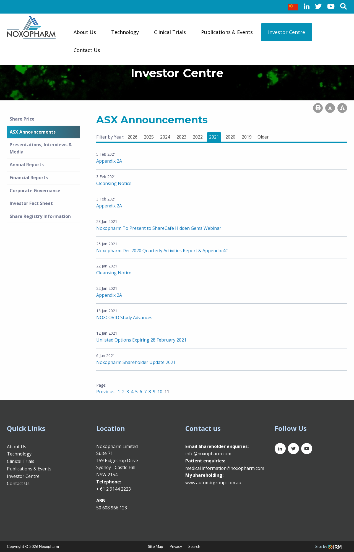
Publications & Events (227, 32)
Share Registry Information (40, 216)
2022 (198, 137)
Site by (328, 546)
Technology (125, 32)
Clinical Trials (170, 32)
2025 (149, 137)
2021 (214, 137)
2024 (165, 137)
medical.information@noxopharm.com (224, 468)
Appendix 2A (109, 161)
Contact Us (87, 50)
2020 (230, 137)
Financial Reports (29, 178)
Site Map (155, 546)
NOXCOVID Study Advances (124, 317)
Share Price (22, 119)
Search (194, 546)
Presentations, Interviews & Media (41, 148)
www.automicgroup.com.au (213, 483)
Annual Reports (27, 165)
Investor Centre (286, 32)
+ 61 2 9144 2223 (113, 489)
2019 (247, 137)
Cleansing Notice (113, 183)
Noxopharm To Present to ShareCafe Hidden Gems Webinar (158, 228)
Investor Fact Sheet (31, 203)
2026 (132, 137)
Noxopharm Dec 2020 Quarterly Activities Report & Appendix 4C (162, 251)
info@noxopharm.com (208, 454)
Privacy (176, 546)
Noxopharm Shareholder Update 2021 (136, 362)
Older (263, 137)
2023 (181, 137)
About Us (85, 32)
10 (159, 392)
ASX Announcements (33, 132)
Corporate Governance (35, 191)
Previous (106, 392)
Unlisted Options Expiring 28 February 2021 (141, 340)
